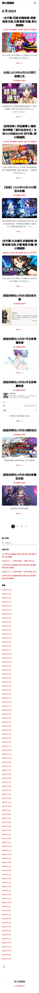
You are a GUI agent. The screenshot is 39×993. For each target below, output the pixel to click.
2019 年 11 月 (6, 898)
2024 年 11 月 (6, 658)
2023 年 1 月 (6, 746)
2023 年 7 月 (6, 722)
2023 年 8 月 (6, 718)
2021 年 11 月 (6, 802)
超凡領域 (33, 253)
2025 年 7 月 (6, 626)
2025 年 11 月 (6, 610)
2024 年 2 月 (6, 694)
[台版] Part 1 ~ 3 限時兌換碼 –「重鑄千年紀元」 (18, 561)
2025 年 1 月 (6, 650)
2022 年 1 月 (6, 794)
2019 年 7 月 (6, 915)
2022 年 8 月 (6, 766)
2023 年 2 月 (6, 742)
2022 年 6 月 (6, 774)
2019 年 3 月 (6, 931)
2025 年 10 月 (7, 614)
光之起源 (12, 253)
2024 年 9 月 (6, 666)
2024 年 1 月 (6, 698)
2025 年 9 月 (6, 618)
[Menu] (35, 3)
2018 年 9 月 (6, 955)
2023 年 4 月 (6, 734)
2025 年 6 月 (6, 630)
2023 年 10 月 (7, 710)
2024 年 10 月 (7, 662)
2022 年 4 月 (6, 782)
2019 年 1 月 (6, 939)
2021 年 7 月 (6, 818)
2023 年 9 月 (6, 714)
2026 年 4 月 (6, 590)
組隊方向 (27, 29)
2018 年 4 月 (6, 959)
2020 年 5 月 (6, 874)
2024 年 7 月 (6, 674)
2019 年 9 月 (6, 907)
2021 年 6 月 (6, 822)
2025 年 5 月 (6, 634)
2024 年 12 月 (7, 654)
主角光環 (6, 29)
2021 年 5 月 (6, 826)
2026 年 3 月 (6, 594)
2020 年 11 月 (6, 850)
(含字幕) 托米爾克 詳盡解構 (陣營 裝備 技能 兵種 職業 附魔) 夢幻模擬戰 (19, 244)
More (18, 63)
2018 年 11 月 (6, 947)
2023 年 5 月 (6, 730)
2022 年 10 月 (7, 758)
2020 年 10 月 (7, 854)
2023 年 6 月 (6, 726)
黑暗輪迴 (33, 29)
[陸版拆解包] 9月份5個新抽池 (19, 430)
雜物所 (23, 80)
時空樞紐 (20, 29)
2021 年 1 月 (6, 842)
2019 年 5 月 (6, 923)
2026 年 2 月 (6, 598)
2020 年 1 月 (6, 890)
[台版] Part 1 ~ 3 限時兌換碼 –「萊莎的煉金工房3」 (20, 572)
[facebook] (4, 966)
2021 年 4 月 (6, 830)
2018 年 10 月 (6, 951)
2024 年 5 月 (6, 682)
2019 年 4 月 (6, 927)
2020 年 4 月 (6, 878)
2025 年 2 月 (6, 646)
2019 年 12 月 (6, 894)
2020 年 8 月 (6, 862)
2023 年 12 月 (7, 702)
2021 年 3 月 (6, 834)
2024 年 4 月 (6, 686)
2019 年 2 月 (6, 935)
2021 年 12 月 (6, 798)
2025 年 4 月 (6, 638)
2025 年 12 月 (7, 606)
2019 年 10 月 (6, 902)
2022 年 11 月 (6, 754)
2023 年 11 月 (6, 706)
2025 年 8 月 (6, 622)
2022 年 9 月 (6, 762)
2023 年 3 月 (6, 738)
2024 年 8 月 (6, 670)
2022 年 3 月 (6, 786)
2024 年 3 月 (6, 690)
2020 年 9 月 (6, 858)
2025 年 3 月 (6, 642)
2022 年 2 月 (6, 790)
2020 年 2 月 (6, 886)
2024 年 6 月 (6, 678)
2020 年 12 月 (7, 846)
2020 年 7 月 (6, 866)
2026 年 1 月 (6, 602)
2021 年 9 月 (6, 810)
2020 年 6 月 (6, 870)
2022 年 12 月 (7, 750)
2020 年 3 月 (6, 882)
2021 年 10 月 (6, 806)
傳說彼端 (6, 253)
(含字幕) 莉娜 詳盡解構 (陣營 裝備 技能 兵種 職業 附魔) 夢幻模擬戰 (19, 21)
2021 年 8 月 (6, 814)
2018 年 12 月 (6, 943)
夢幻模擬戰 (13, 29)
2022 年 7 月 (6, 770)
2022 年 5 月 (6, 778)
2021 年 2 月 (6, 838)
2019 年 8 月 (6, 910)
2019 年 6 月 (6, 919)
